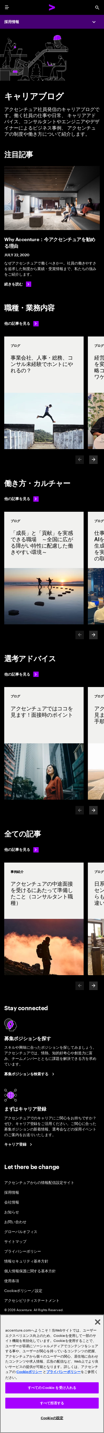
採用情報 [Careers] (11, 22)
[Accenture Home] (52, 7)
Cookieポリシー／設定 (23, 1290)
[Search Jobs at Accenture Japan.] (30, 1074)
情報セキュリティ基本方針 (26, 1261)
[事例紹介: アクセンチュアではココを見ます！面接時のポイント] (44, 743)
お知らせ (11, 1211)
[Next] (93, 459)
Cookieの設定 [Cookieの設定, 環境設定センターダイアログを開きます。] (52, 1418)
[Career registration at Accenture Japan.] (19, 1144)
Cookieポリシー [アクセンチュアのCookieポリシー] (29, 1372)
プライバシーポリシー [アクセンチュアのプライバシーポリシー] (63, 1372)
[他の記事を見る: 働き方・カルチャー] (21, 499)
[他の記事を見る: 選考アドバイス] (21, 674)
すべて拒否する (52, 1403)
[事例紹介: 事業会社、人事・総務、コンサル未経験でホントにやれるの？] (44, 392)
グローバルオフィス (20, 1231)
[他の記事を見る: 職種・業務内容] (21, 323)
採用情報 (11, 1192)
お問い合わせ (15, 1221)
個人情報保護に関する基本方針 (30, 1270)
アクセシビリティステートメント (32, 1300)
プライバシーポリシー (22, 1251)
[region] (52, 1374)
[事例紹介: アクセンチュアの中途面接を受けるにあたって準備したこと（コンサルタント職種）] (44, 919)
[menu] (7, 7)
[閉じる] (97, 1322)
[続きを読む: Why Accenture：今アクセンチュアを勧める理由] (17, 284)
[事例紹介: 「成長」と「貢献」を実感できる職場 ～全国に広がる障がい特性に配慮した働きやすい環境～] (44, 568)
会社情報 (11, 1202)
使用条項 (11, 1280)
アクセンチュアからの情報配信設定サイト (39, 1182)
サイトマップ (15, 1241)
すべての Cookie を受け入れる (52, 1387)
